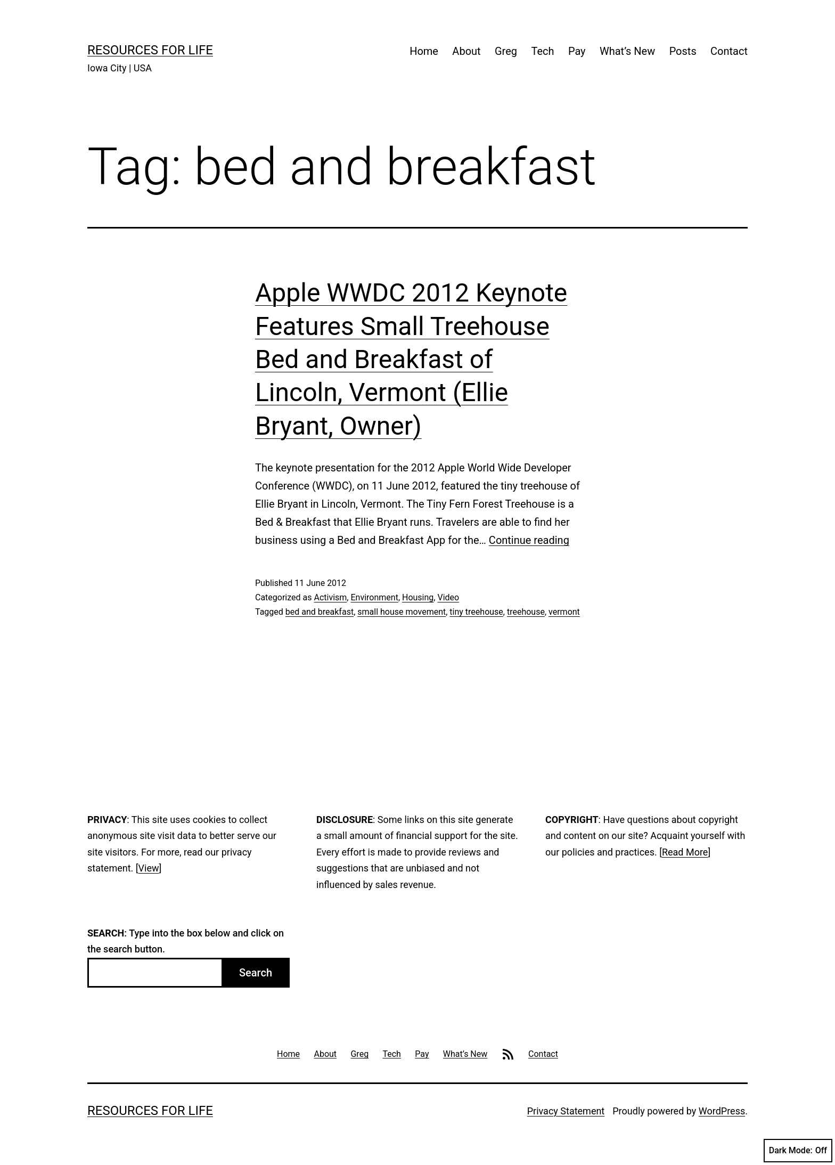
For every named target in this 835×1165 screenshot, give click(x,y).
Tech (542, 51)
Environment (374, 597)
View (148, 868)
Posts (683, 51)
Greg (506, 51)
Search (255, 972)
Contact (729, 51)
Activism (330, 597)
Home (424, 51)
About (466, 51)
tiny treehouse (476, 612)
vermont (564, 612)
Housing (417, 597)
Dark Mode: (798, 1150)
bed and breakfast (319, 612)
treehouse (526, 612)
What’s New (627, 51)
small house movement (401, 612)
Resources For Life (150, 50)
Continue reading (529, 540)
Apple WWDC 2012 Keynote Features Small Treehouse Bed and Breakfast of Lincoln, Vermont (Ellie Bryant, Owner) (411, 359)
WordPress (722, 1111)
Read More (685, 852)
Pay (577, 51)
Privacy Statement (566, 1111)
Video (448, 597)
